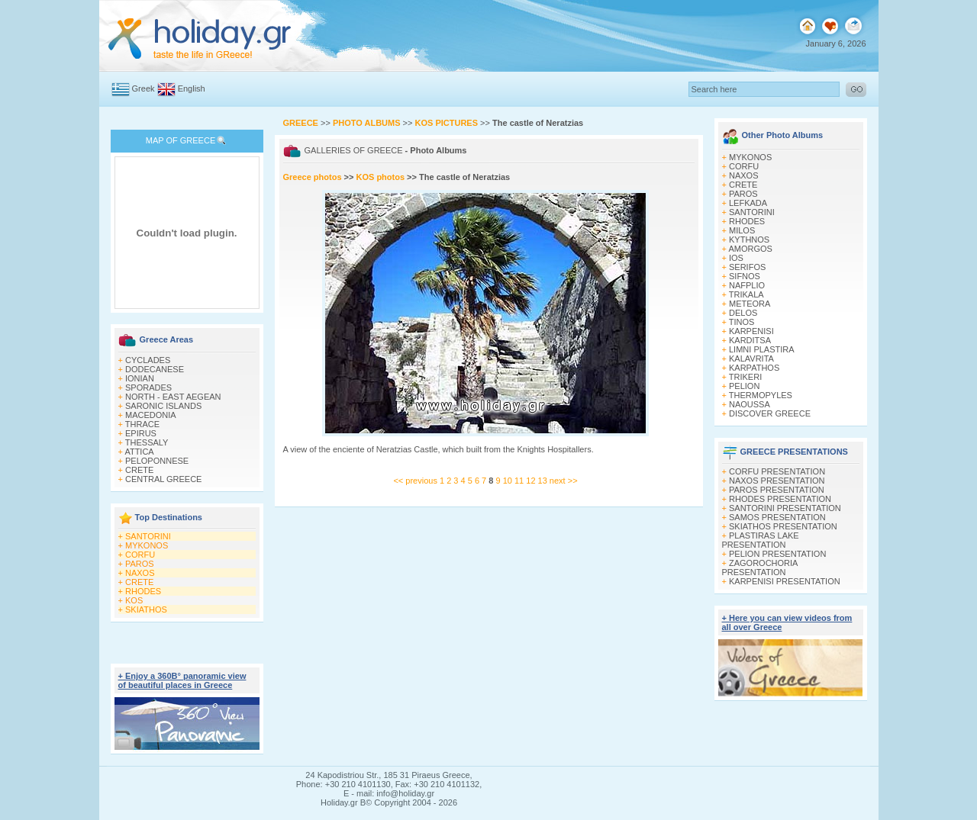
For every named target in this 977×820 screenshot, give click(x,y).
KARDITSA (750, 340)
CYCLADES (147, 360)
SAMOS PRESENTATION (777, 517)
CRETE (139, 469)
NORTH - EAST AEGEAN (173, 396)
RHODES (143, 591)
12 (531, 480)
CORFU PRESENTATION (777, 471)
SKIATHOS (146, 609)
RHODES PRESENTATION (780, 498)
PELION (744, 386)
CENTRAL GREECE (163, 479)
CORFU (140, 554)
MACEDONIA (150, 415)
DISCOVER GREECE (770, 413)
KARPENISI (751, 331)
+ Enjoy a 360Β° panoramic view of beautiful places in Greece (182, 680)
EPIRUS (140, 433)
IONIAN (139, 378)
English (191, 88)
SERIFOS (747, 267)
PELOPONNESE (157, 460)
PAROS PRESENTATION (776, 489)
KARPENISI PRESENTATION (784, 581)
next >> (564, 480)
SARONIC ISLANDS (163, 405)
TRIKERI (745, 376)
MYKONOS (146, 545)
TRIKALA (746, 294)
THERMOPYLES (760, 395)
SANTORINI (148, 536)
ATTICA (138, 451)
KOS (134, 600)
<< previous (415, 480)
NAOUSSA (749, 404)
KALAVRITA (751, 358)
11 (520, 480)
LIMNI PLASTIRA (762, 349)
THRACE (142, 424)
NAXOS (140, 572)
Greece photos (313, 177)
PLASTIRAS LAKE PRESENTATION (760, 540)
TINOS (742, 321)
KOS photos (380, 177)
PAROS (139, 563)
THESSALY (147, 442)
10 (508, 480)
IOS (736, 257)
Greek (143, 88)
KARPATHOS (754, 367)
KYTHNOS (749, 239)
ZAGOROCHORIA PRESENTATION (760, 567)
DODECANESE (154, 369)
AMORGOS (750, 248)
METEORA (749, 303)
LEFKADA (748, 202)
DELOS (743, 312)
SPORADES (148, 387)
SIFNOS (744, 276)
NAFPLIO (747, 285)
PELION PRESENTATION (777, 553)
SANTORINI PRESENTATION (785, 508)
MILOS (742, 230)
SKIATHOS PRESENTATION (783, 526)
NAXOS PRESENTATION (777, 480)
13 (544, 480)
